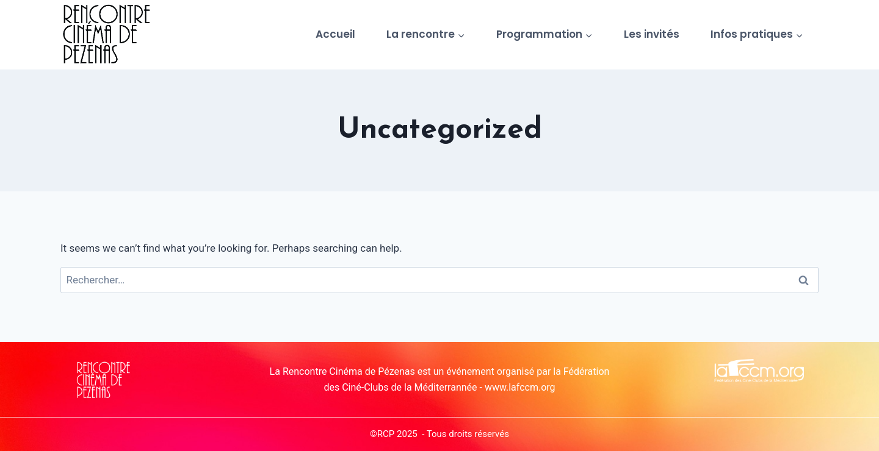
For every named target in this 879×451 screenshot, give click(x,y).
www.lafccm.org (520, 387)
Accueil (335, 34)
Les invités (651, 34)
